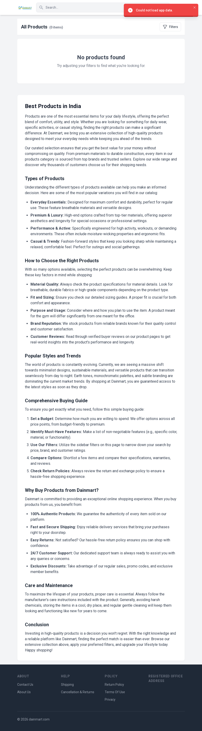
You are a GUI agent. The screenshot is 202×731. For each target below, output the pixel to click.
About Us (24, 692)
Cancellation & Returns (77, 692)
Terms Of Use (115, 692)
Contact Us (25, 684)
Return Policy (114, 684)
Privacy (110, 699)
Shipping (67, 684)
